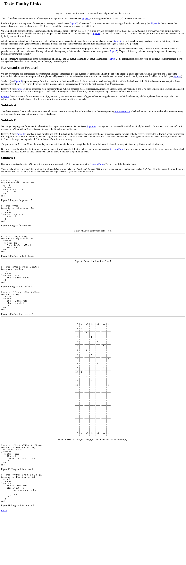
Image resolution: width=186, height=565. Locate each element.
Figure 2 (73, 23)
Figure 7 (18, 81)
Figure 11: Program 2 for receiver (93, 540)
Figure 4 (96, 33)
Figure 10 (91, 126)
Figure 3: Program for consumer (93, 222)
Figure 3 (155, 23)
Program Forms (97, 164)
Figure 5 (117, 41)
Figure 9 (5, 96)
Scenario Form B (117, 149)
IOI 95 (4, 562)
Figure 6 (111, 59)
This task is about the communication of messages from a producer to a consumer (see (41, 18)
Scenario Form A (122, 111)
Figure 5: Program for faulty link (93, 256)
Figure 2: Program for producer (93, 192)
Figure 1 (86, 18)
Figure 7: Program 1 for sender (93, 290)
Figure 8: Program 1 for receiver (93, 320)
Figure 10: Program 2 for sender (93, 502)
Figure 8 (20, 89)
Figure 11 (20, 134)
